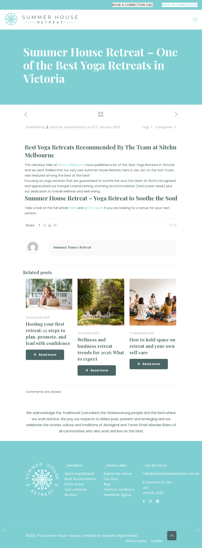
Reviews (71, 495)
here (72, 208)
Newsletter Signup (117, 495)
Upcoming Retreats (80, 473)
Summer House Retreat (68, 127)
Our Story (111, 479)
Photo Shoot (74, 484)
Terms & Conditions (119, 489)
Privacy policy (136, 541)
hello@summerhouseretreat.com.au (171, 473)
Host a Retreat (76, 489)
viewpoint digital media (119, 535)
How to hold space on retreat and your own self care (152, 346)
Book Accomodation (80, 479)
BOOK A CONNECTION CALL (132, 5)
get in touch (93, 208)
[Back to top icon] (171, 535)
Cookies (157, 541)
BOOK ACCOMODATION (180, 5)
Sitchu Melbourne (71, 165)
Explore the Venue (118, 473)
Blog (107, 484)
